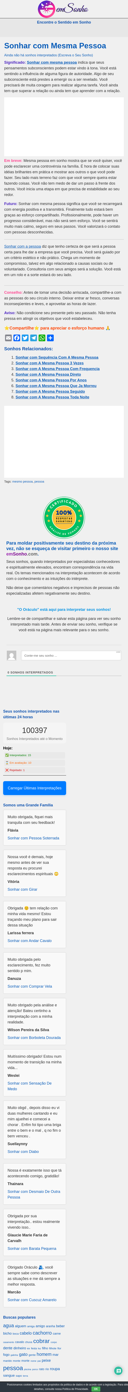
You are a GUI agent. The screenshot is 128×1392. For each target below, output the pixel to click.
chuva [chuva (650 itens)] (28, 1342)
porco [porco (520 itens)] (35, 1369)
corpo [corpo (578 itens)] (54, 1342)
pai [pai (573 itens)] (39, 1360)
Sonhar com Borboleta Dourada (34, 1038)
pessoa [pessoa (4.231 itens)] (13, 1367)
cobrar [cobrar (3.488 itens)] (41, 1341)
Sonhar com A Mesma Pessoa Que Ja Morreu (56, 386)
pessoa (39, 481)
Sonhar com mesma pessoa (52, 62)
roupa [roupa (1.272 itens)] (55, 1369)
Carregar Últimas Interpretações (34, 788)
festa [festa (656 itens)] (34, 1348)
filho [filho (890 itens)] (45, 1348)
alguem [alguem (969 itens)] (20, 1326)
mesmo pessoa (22, 481)
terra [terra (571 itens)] (25, 1375)
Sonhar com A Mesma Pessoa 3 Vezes (50, 363)
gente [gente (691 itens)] (32, 1354)
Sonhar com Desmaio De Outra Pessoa (34, 1194)
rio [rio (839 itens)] (47, 1369)
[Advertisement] (64, 126)
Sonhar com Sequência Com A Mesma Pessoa (57, 357)
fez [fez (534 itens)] (39, 1348)
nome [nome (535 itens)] (34, 1361)
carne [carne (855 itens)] (57, 1333)
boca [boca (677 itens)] (16, 1333)
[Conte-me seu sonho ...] (71, 655)
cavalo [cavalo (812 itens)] (19, 1342)
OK (96, 1389)
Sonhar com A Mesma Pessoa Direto (48, 374)
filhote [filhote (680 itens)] (52, 1348)
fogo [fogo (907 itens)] (6, 1354)
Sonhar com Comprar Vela (30, 986)
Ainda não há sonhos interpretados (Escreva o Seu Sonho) (48, 55)
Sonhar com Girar (22, 889)
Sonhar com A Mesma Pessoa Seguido (50, 391)
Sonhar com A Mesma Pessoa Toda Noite (52, 397)
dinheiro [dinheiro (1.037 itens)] (19, 1348)
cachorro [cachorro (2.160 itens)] (42, 1333)
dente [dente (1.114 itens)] (7, 1348)
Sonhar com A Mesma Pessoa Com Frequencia (58, 369)
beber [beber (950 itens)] (60, 1326)
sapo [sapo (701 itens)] (19, 1375)
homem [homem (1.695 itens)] (44, 1354)
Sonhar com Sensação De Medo (30, 1086)
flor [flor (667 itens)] (59, 1348)
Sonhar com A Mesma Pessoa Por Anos (51, 380)
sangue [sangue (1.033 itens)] (9, 1375)
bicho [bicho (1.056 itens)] (7, 1333)
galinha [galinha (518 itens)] (14, 1355)
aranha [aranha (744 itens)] (50, 1326)
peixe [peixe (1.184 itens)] (46, 1360)
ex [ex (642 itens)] (28, 1348)
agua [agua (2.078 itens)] (8, 1325)
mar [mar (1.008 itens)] (56, 1355)
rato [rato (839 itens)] (41, 1369)
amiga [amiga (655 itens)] (31, 1326)
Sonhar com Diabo (23, 1152)
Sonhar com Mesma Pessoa (55, 45)
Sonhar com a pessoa (22, 246)
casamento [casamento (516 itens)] (8, 1342)
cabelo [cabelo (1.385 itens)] (26, 1333)
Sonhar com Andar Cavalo (30, 941)
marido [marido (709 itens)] (7, 1360)
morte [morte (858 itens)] (25, 1360)
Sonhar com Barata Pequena (32, 1248)
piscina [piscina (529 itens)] (27, 1369)
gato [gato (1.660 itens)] (23, 1354)
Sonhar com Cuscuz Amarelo (32, 1300)
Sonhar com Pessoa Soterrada (33, 838)
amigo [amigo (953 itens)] (40, 1326)
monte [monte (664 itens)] (16, 1360)
